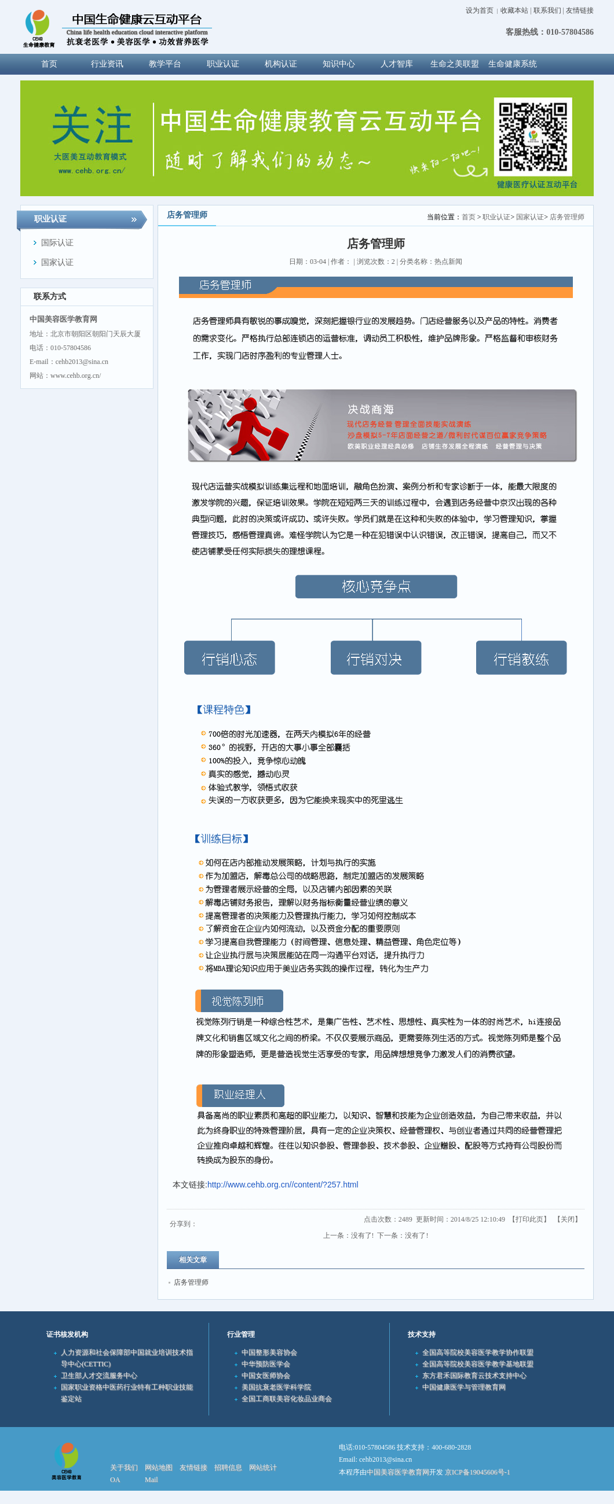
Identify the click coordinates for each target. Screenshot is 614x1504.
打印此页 (529, 1219)
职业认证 (223, 64)
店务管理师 (567, 217)
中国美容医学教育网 (398, 1472)
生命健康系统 (512, 64)
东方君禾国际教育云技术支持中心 (474, 1375)
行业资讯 (107, 64)
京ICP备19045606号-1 (477, 1472)
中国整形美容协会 (269, 1352)
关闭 (568, 1219)
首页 (469, 217)
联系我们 (547, 10)
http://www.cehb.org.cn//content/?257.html (283, 1184)
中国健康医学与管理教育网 (464, 1387)
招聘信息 (228, 1467)
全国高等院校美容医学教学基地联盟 (477, 1364)
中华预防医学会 (266, 1364)
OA (115, 1480)
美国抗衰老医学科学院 (276, 1387)
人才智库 (397, 64)
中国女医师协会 (266, 1375)
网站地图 (159, 1467)
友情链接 (580, 10)
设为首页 (480, 10)
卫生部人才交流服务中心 (99, 1375)
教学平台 (165, 64)
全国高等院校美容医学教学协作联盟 (477, 1352)
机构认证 (281, 64)
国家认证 (530, 217)
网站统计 (263, 1467)
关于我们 (124, 1467)
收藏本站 (514, 10)
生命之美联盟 (454, 64)
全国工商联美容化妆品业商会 (287, 1399)
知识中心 (339, 64)
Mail (151, 1480)
